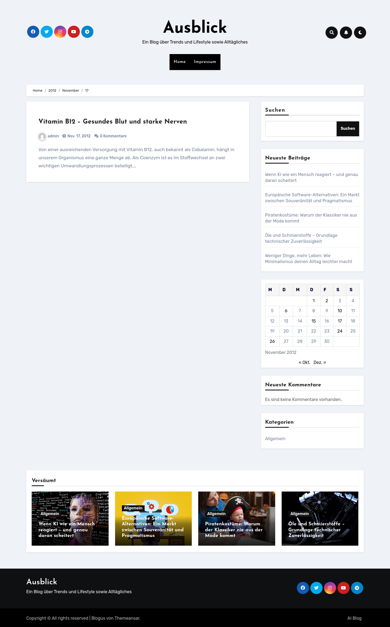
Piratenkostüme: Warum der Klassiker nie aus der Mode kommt (234, 530)
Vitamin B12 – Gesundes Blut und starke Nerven (112, 122)
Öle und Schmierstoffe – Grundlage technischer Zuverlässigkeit (316, 530)
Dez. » (320, 362)
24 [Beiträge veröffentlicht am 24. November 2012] (339, 331)
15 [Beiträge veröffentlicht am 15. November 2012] (313, 321)
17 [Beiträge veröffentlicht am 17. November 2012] (340, 321)
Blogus (98, 616)
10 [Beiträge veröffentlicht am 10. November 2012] (339, 310)
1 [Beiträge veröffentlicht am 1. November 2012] (314, 300)
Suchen (275, 110)
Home (180, 62)
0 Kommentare (113, 136)
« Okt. (304, 362)
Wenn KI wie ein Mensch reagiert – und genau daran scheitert (66, 530)
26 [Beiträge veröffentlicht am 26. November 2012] (272, 341)
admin (49, 136)
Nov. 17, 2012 (79, 136)
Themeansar (127, 616)
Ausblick (195, 29)
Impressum (205, 62)
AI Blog (354, 616)
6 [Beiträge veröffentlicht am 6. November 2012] (286, 310)
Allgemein (275, 438)
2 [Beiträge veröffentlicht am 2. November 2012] (327, 300)
